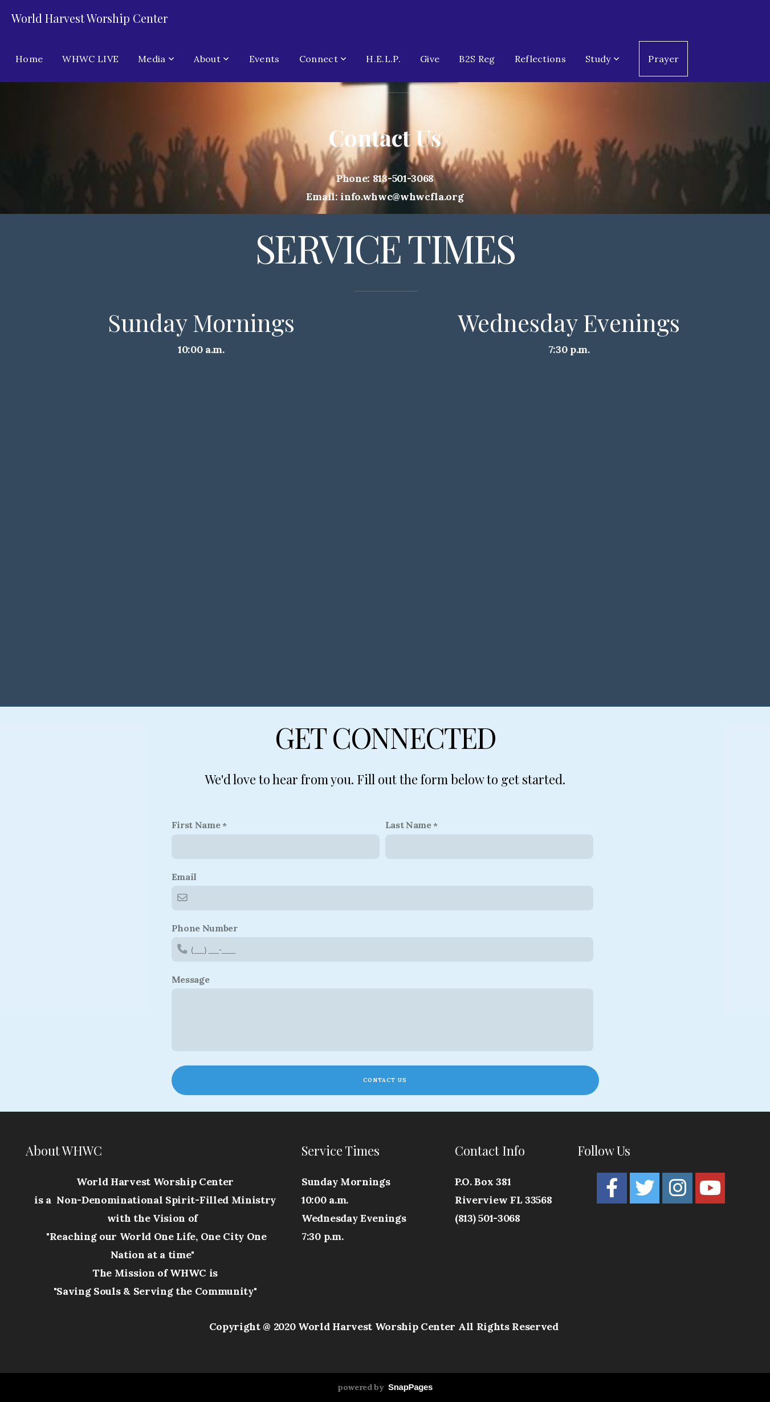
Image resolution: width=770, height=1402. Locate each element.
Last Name (408, 824)
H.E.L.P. (383, 58)
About (211, 58)
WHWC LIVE (90, 58)
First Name (196, 824)
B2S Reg (477, 58)
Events (264, 58)
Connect (323, 58)
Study (602, 58)
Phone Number (205, 928)
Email (184, 876)
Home (29, 58)
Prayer (663, 58)
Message (191, 979)
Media (156, 58)
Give (429, 58)
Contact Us (385, 1080)
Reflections (541, 58)
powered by (385, 1387)
